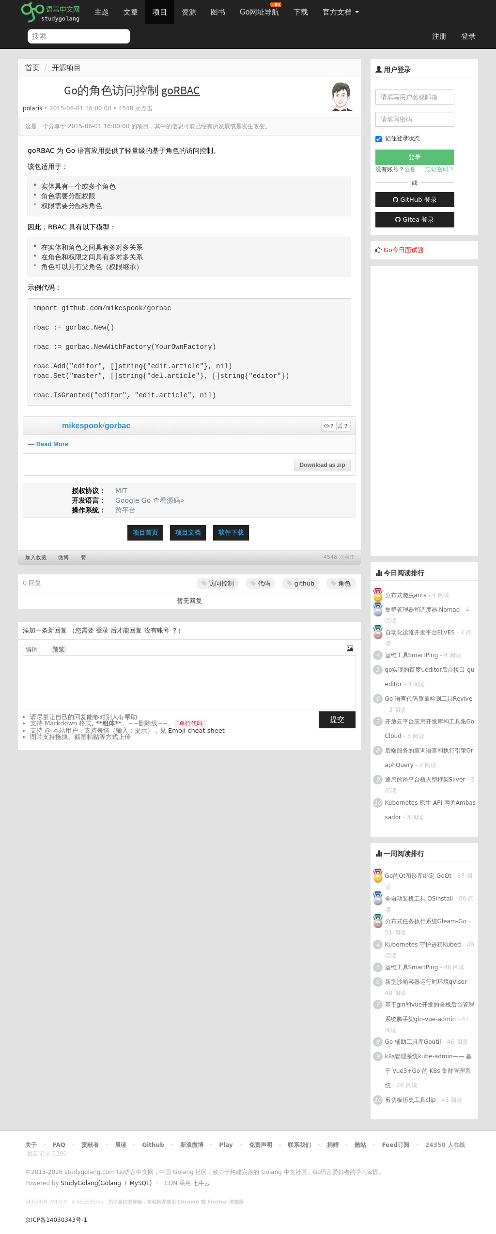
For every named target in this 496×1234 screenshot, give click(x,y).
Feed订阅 (396, 1145)
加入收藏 (35, 558)
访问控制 (218, 583)
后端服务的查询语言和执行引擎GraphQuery (429, 757)
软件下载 (231, 532)
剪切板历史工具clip (410, 1100)
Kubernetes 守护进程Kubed (423, 944)
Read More (52, 444)
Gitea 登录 (414, 219)
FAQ (59, 1145)
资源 (189, 12)
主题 (101, 12)
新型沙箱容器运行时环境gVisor (426, 981)
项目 (160, 12)
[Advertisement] (425, 411)
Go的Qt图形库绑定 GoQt (418, 876)
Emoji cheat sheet (196, 730)
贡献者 (90, 1145)
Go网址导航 (260, 9)
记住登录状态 (397, 138)
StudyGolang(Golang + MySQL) (106, 1183)
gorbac (117, 425)
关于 (31, 1145)
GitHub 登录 (414, 199)
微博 (63, 558)
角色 (341, 583)
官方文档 (341, 12)
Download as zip (322, 465)
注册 (439, 36)
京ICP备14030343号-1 (56, 1220)
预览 (58, 649)
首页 (32, 67)
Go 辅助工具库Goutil (413, 1041)
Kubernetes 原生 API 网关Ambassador (430, 810)
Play (225, 1145)
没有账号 (157, 630)
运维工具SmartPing (411, 655)
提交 (337, 719)
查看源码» (169, 500)
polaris (32, 108)
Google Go (133, 500)
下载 (301, 12)
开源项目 (66, 67)
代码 (260, 583)
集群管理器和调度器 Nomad (422, 609)
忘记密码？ (439, 169)
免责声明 (260, 1145)
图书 (218, 12)
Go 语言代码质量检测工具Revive (429, 698)
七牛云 (201, 1183)
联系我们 (299, 1145)
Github (153, 1145)
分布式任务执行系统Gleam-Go (425, 921)
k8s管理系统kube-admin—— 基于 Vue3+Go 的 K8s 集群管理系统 (428, 1071)
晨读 (120, 1145)
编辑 (31, 649)
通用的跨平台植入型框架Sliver (425, 779)
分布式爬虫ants (406, 595)
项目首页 (145, 532)
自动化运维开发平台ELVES (420, 632)
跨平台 (125, 510)
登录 (468, 36)
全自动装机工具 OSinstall (419, 898)
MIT (121, 491)
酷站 (360, 1145)
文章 (131, 12)
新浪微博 (191, 1145)
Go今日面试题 (404, 250)
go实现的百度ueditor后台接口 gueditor (430, 677)
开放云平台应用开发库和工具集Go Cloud (430, 728)
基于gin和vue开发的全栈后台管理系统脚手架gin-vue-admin (430, 1012)
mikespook (82, 425)
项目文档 (188, 532)
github (300, 583)
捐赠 (333, 1145)
